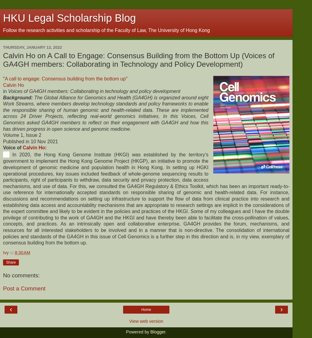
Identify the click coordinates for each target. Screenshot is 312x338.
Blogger (158, 331)
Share (11, 262)
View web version (146, 321)
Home (146, 310)
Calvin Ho (13, 85)
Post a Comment (24, 288)
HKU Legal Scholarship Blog (69, 18)
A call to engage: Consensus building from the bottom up (65, 78)
